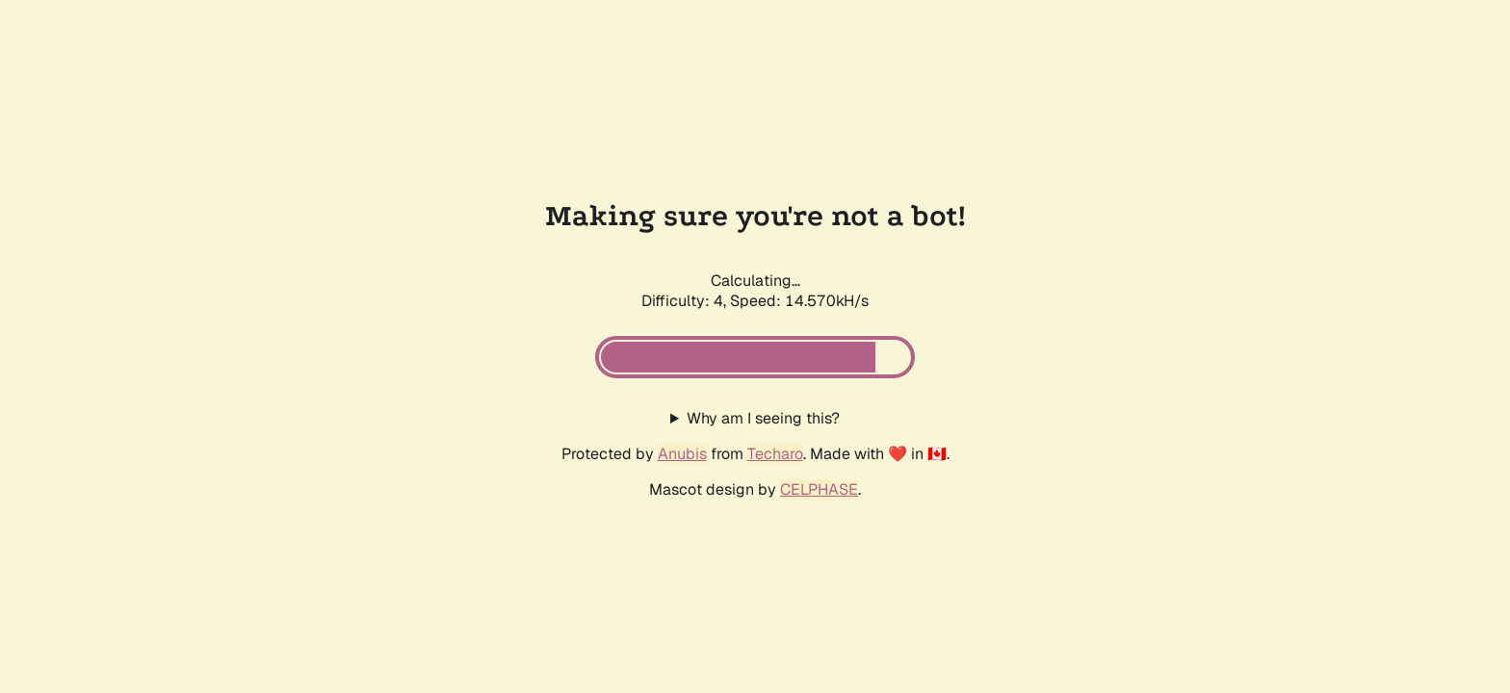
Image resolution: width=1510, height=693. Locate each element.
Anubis (682, 454)
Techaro (775, 454)
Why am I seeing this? (763, 418)
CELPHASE (819, 489)
